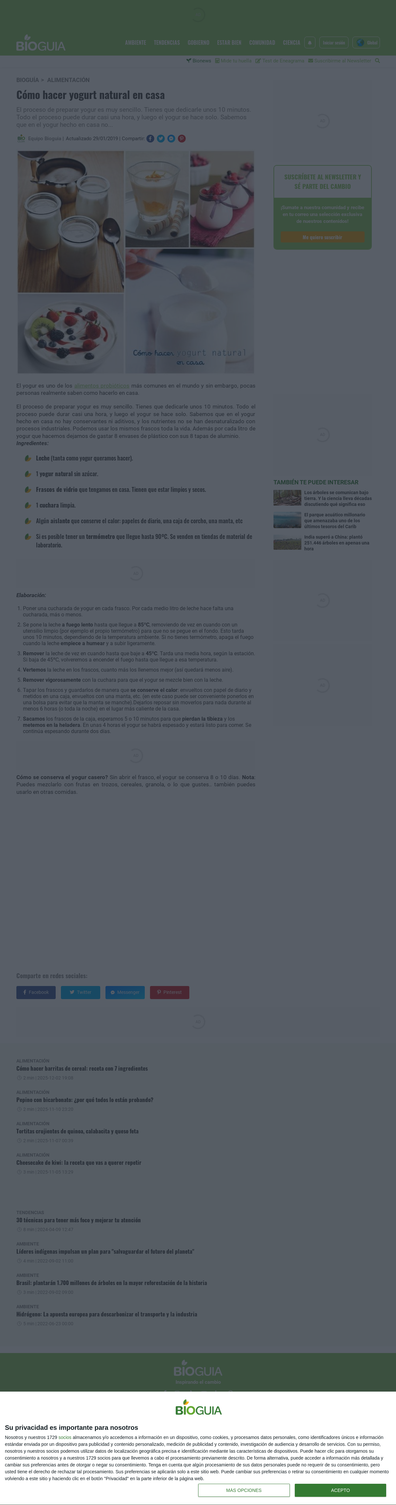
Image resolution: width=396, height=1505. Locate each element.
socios (64, 1437)
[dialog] (198, 1448)
